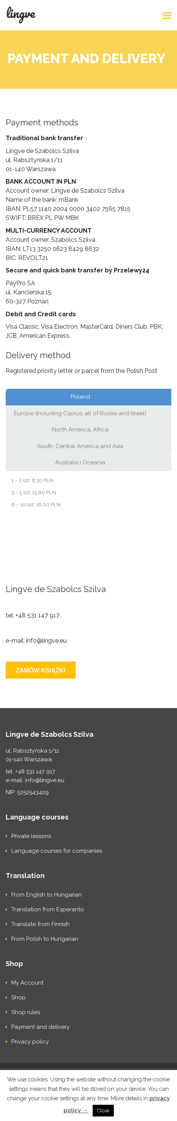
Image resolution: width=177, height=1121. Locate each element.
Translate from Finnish (40, 924)
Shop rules (25, 1012)
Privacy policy (30, 1041)
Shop (18, 997)
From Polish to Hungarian (44, 938)
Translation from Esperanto (47, 909)
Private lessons (31, 836)
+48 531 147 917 (37, 615)
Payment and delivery (40, 1027)
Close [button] (103, 1110)
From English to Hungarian (46, 894)
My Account (27, 982)
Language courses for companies (56, 850)
